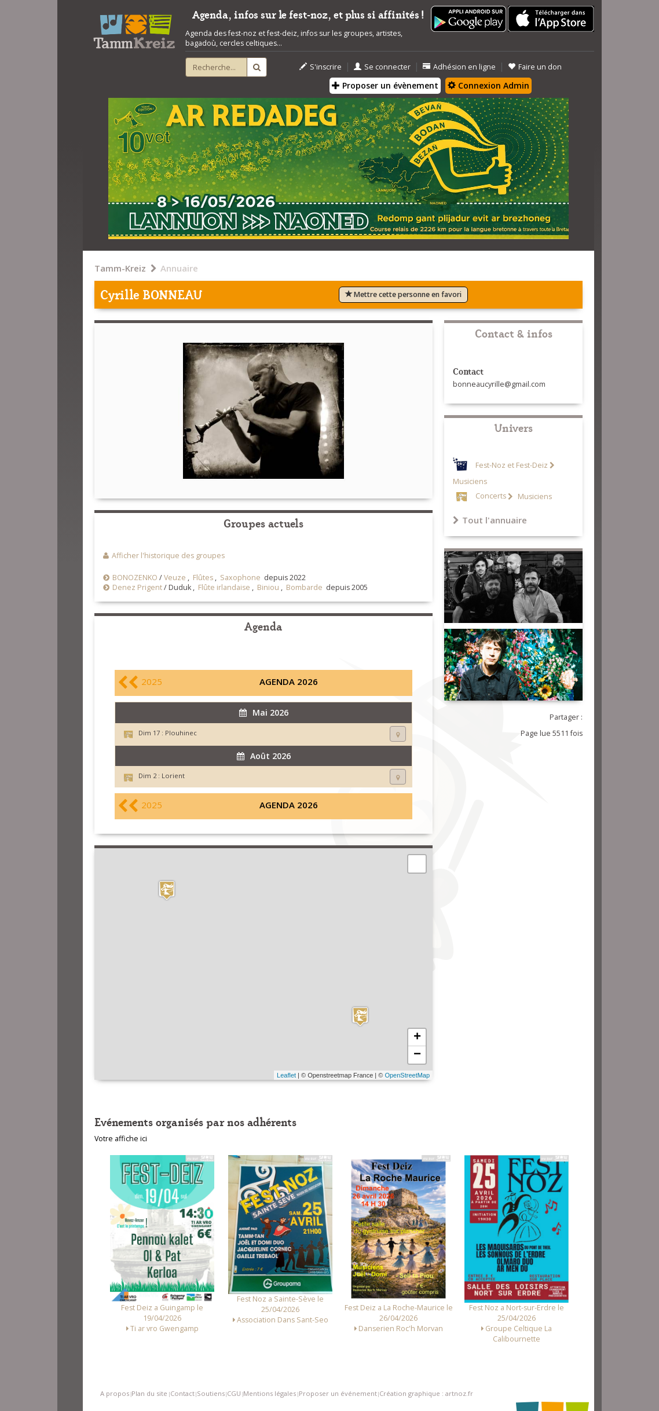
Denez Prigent (137, 587)
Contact (182, 1393)
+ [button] (417, 1037)
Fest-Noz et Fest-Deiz (511, 465)
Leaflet (286, 1075)
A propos (114, 1393)
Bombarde (304, 587)
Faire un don (535, 67)
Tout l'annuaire (490, 520)
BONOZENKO (135, 577)
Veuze (175, 577)
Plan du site (149, 1393)
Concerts (490, 496)
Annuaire (179, 268)
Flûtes (203, 577)
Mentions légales (269, 1393)
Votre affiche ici (120, 1139)
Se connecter (382, 67)
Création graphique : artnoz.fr (426, 1393)
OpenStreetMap (407, 1075)
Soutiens (211, 1393)
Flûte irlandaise (224, 587)
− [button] (417, 1055)
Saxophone (240, 577)
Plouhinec (181, 732)
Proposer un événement (338, 1393)
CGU (234, 1393)
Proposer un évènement (385, 85)
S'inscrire (320, 67)
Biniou (268, 587)
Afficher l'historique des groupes (168, 555)
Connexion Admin (488, 85)
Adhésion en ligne (459, 67)
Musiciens (534, 496)
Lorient (173, 775)
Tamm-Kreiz (120, 268)
